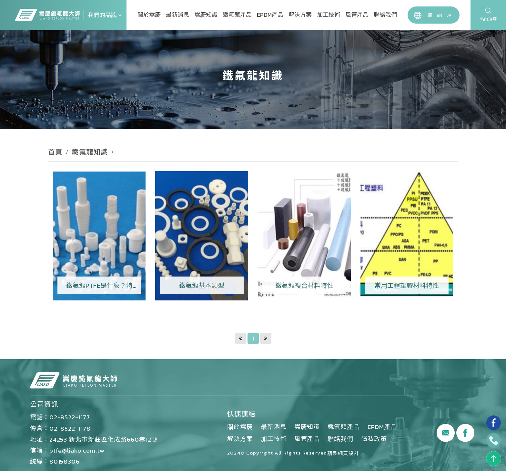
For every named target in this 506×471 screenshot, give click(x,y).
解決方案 (300, 14)
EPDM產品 (270, 14)
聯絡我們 (385, 14)
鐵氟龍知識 (90, 152)
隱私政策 (374, 438)
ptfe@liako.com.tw (77, 450)
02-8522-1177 (69, 417)
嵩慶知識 (206, 14)
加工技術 (328, 14)
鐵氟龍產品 (237, 14)
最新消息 (177, 14)
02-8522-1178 (70, 428)
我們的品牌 (105, 15)
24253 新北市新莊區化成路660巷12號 (103, 439)
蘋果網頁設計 (343, 453)
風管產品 (357, 14)
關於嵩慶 (149, 14)
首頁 (55, 152)
